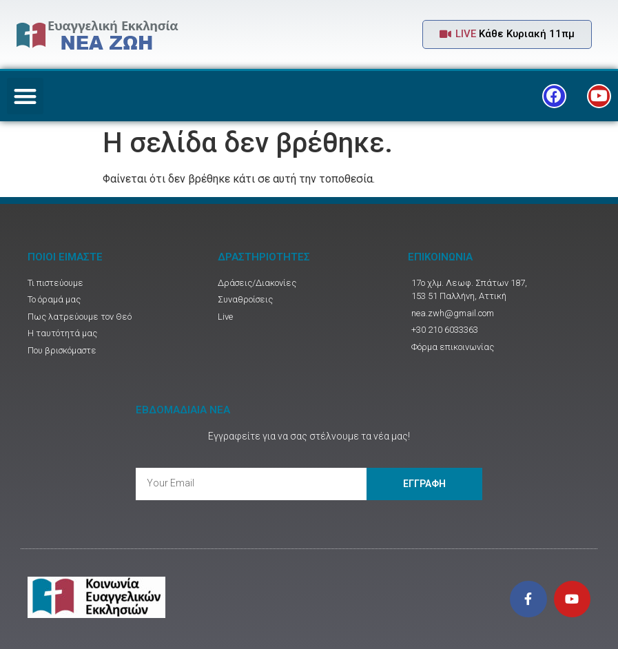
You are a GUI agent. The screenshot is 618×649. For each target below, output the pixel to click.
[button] (507, 34)
